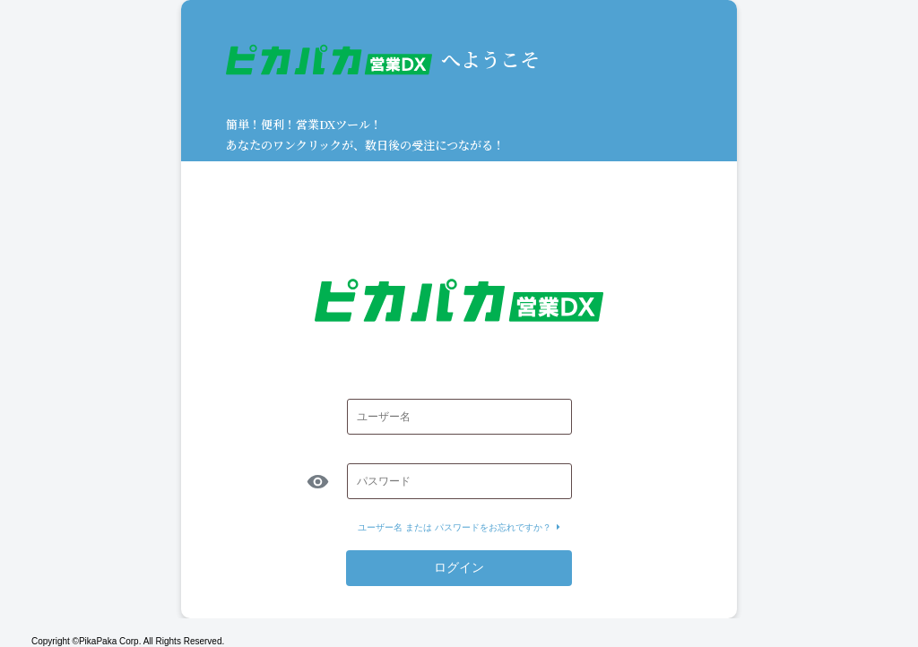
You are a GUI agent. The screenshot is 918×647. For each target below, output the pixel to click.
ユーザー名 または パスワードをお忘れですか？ (458, 527)
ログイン (459, 567)
